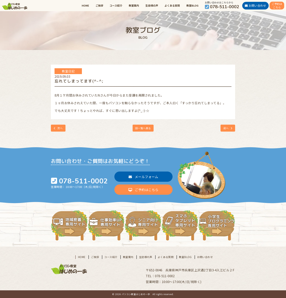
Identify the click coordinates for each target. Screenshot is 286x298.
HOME (85, 5)
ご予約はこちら (143, 189)
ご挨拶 (99, 5)
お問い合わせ (205, 257)
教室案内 (134, 5)
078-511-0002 (83, 181)
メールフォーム (143, 176)
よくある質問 (172, 5)
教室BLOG (192, 5)
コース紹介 (116, 5)
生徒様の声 (151, 5)
